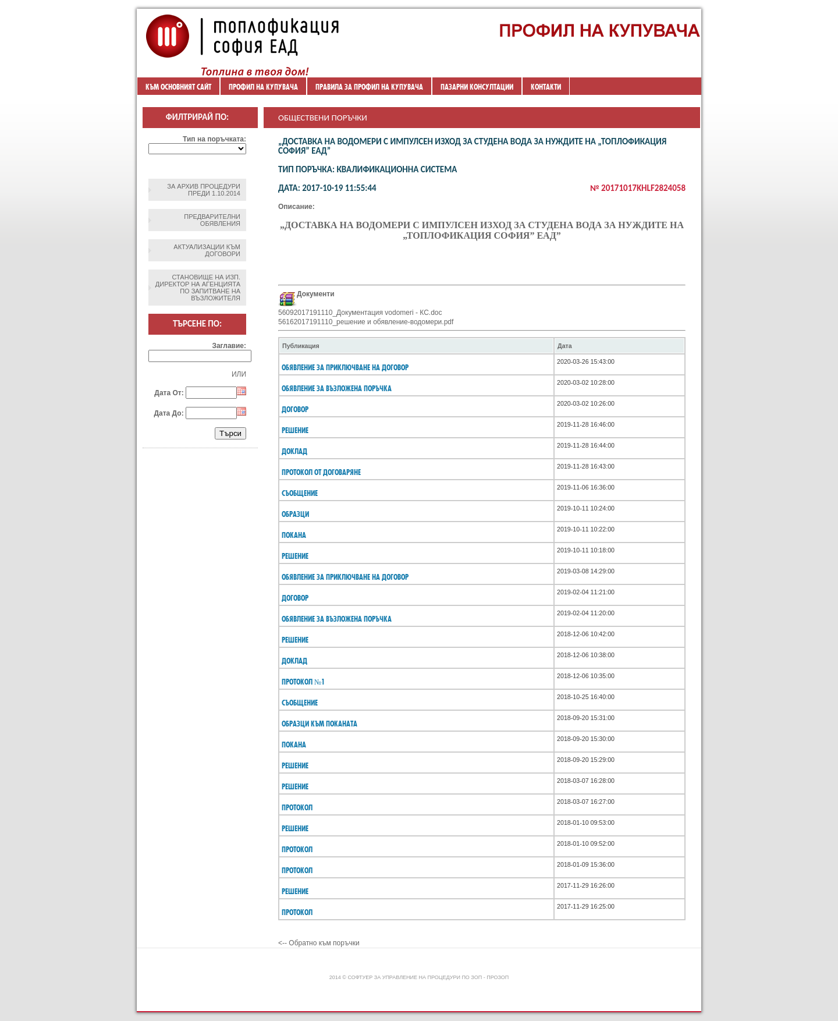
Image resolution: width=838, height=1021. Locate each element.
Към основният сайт (178, 86)
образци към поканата (319, 723)
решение (295, 765)
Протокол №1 (303, 681)
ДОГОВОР (295, 597)
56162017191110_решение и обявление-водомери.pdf (365, 322)
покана (294, 744)
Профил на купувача (263, 86)
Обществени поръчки (322, 117)
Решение (295, 556)
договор (295, 409)
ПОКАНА (294, 535)
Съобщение (300, 493)
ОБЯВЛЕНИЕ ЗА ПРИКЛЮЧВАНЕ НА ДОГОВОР (345, 367)
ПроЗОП (498, 977)
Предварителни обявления (212, 220)
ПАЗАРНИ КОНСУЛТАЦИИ (477, 86)
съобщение (300, 702)
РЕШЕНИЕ (295, 430)
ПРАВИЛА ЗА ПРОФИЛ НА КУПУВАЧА (369, 86)
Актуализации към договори (206, 250)
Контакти (546, 86)
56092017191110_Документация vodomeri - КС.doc (360, 313)
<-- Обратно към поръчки (319, 943)
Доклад (294, 660)
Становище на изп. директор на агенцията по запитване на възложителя (197, 288)
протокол (297, 807)
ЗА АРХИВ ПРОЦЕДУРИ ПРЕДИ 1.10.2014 (203, 190)
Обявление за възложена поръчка (337, 388)
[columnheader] (416, 345)
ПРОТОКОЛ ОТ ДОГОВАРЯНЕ (321, 472)
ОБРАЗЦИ (295, 514)
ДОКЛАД (294, 451)
